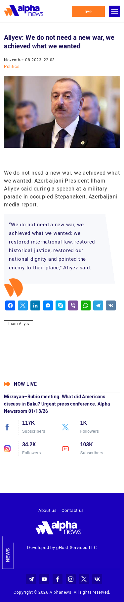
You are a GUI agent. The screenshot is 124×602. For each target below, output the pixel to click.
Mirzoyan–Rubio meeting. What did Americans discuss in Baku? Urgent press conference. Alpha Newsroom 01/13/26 (57, 404)
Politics (12, 66)
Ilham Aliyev (18, 323)
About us (47, 510)
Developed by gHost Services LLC (62, 547)
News (8, 555)
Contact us (73, 510)
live (88, 11)
